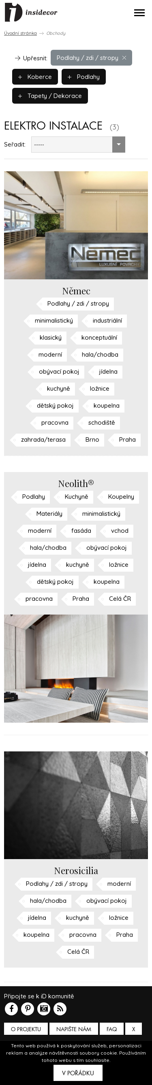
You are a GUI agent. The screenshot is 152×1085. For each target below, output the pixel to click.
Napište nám (73, 1029)
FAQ (112, 1029)
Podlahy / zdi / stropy (91, 58)
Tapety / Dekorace (50, 96)
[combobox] (78, 144)
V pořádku (78, 1073)
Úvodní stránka (20, 33)
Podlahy (84, 77)
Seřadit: (15, 144)
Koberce (35, 77)
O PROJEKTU (26, 1029)
